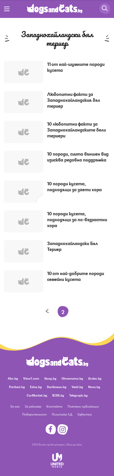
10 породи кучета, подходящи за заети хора (74, 186)
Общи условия (74, 444)
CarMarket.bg (37, 395)
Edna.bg (36, 386)
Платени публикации (83, 406)
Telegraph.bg (78, 395)
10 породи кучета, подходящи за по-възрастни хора (77, 219)
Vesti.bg (77, 386)
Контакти (54, 406)
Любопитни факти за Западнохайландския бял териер (73, 100)
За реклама (33, 406)
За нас (15, 406)
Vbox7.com (31, 378)
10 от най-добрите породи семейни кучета (75, 276)
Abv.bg (13, 378)
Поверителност (34, 414)
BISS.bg (58, 395)
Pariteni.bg (17, 386)
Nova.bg (94, 386)
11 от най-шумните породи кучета (76, 67)
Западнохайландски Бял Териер (72, 246)
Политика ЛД (62, 414)
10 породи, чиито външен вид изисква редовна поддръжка (78, 156)
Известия (84, 414)
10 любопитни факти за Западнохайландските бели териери (76, 129)
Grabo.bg (94, 378)
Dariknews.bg (56, 386)
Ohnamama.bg (72, 378)
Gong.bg (50, 378)
